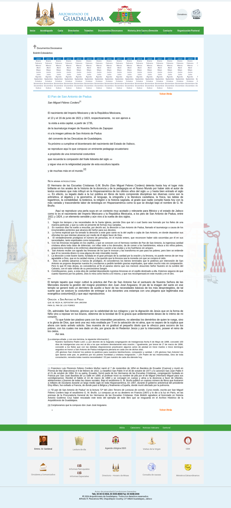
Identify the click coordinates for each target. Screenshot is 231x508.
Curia (60, 32)
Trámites (88, 32)
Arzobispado (46, 32)
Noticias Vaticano (151, 427)
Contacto (167, 32)
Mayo (38, 70)
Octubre (38, 81)
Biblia (122, 427)
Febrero (38, 63)
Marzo (38, 66)
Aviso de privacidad (104, 491)
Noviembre (38, 83)
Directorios (73, 32)
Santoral (166, 427)
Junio (38, 72)
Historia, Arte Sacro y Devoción (143, 32)
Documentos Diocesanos (110, 32)
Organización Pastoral (188, 32)
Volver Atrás (165, 94)
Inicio (32, 30)
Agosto (38, 77)
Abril (38, 68)
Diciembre (38, 86)
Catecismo (135, 427)
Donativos (182, 14)
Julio (38, 75)
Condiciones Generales (125, 491)
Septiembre (38, 79)
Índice (38, 88)
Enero (38, 61)
